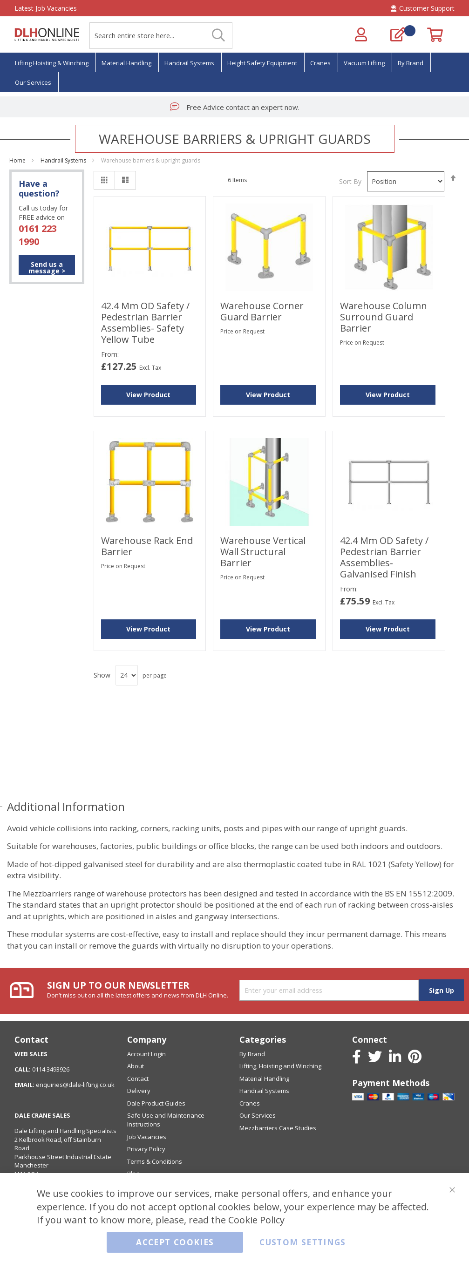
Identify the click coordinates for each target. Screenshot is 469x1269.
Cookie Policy (256, 1220)
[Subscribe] (441, 990)
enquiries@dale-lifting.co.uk (75, 1084)
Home (18, 160)
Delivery (138, 1090)
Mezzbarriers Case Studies (277, 1128)
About (135, 1066)
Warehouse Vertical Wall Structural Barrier (263, 551)
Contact (138, 1078)
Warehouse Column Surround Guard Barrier (383, 316)
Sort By (350, 181)
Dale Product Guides (156, 1103)
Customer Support (423, 8)
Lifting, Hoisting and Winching (280, 1066)
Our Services (257, 1115)
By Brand (252, 1054)
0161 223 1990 (38, 235)
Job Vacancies (146, 1137)
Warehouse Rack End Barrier (147, 546)
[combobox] (160, 35)
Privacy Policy (146, 1149)
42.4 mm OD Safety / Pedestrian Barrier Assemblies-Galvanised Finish (384, 557)
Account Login (146, 1054)
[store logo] (46, 34)
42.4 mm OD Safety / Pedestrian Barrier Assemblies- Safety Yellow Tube (145, 322)
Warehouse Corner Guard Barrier (262, 311)
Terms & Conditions (154, 1161)
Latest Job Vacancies (45, 8)
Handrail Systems (64, 160)
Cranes (249, 1103)
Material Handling (264, 1078)
